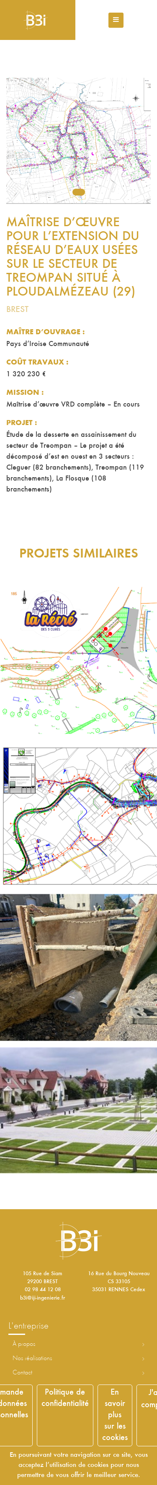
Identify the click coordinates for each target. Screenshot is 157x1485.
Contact (22, 1373)
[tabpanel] (78, 141)
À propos (24, 1344)
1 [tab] (78, 192)
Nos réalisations (32, 1358)
